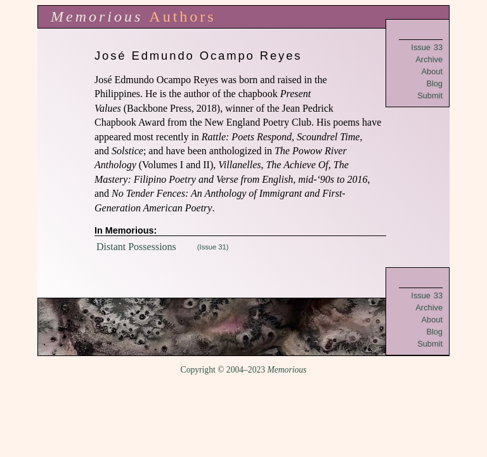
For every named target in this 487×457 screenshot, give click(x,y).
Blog (434, 83)
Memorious (97, 16)
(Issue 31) (213, 247)
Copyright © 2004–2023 (244, 369)
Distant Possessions (136, 246)
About (432, 71)
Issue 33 (427, 47)
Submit (430, 95)
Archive (429, 59)
